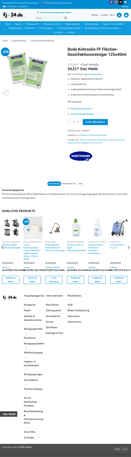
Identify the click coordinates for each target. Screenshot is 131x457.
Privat (91, 143)
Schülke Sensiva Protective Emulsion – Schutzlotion (95, 249)
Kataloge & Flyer (54, 333)
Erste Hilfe (59, 32)
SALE (112, 15)
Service (50, 322)
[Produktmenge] (74, 122)
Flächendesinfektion (42, 40)
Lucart (27, 267)
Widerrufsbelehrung (78, 310)
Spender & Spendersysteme (33, 318)
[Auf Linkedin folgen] (125, 2)
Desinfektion (31, 28)
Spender (19, 24)
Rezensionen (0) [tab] (69, 183)
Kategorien (30, 305)
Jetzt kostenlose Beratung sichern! (54, 12)
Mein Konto (52, 305)
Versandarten (53, 316)
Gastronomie (85, 140)
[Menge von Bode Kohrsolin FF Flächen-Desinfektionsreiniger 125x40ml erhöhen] (78, 122)
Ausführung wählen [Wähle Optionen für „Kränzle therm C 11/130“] (118, 280)
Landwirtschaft (74, 143)
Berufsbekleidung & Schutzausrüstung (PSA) (103, 28)
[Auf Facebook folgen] (111, 2)
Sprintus (6, 267)
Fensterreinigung (47, 28)
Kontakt (125, 6)
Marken (95, 15)
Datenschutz (74, 322)
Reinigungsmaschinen (53, 24)
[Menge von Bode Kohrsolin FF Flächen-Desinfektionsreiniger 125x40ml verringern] (69, 122)
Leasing (104, 15)
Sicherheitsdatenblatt (82, 114)
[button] (119, 15)
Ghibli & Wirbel (52, 267)
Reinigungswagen (15, 28)
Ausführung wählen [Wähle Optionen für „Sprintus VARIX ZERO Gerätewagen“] (10, 280)
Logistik (84, 143)
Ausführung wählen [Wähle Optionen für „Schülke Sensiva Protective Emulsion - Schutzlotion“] (97, 280)
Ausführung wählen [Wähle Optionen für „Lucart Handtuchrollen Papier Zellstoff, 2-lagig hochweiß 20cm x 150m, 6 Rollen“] (32, 280)
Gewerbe (112, 140)
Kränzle (113, 267)
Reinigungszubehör (74, 24)
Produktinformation (81, 108)
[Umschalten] (40, 311)
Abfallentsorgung (93, 24)
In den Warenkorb (95, 121)
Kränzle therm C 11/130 (117, 246)
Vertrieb (98, 143)
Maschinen (30, 338)
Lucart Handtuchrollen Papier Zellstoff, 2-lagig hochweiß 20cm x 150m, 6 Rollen (32, 252)
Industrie (121, 140)
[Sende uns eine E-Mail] (121, 2)
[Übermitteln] (65, 18)
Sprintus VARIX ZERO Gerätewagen (11, 246)
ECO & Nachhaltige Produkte (70, 28)
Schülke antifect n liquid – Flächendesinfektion (76, 248)
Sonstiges (72, 32)
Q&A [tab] (82, 183)
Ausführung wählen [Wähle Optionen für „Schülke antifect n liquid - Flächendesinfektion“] (75, 280)
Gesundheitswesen (100, 140)
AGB (70, 305)
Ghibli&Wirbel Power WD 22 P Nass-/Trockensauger (55, 248)
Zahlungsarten (53, 310)
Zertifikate (51, 327)
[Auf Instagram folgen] (116, 2)
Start (5, 40)
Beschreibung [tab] (53, 183)
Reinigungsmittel (34, 24)
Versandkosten (95, 74)
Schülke (70, 267)
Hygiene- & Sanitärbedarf (114, 24)
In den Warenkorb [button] (53, 280)
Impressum (74, 316)
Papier (9, 24)
